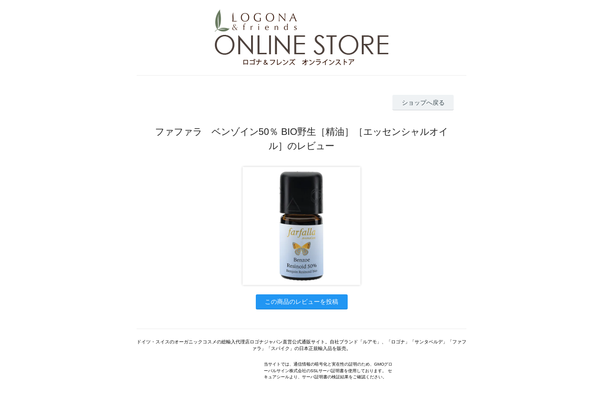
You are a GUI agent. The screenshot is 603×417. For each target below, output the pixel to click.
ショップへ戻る (423, 102)
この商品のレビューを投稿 (301, 301)
